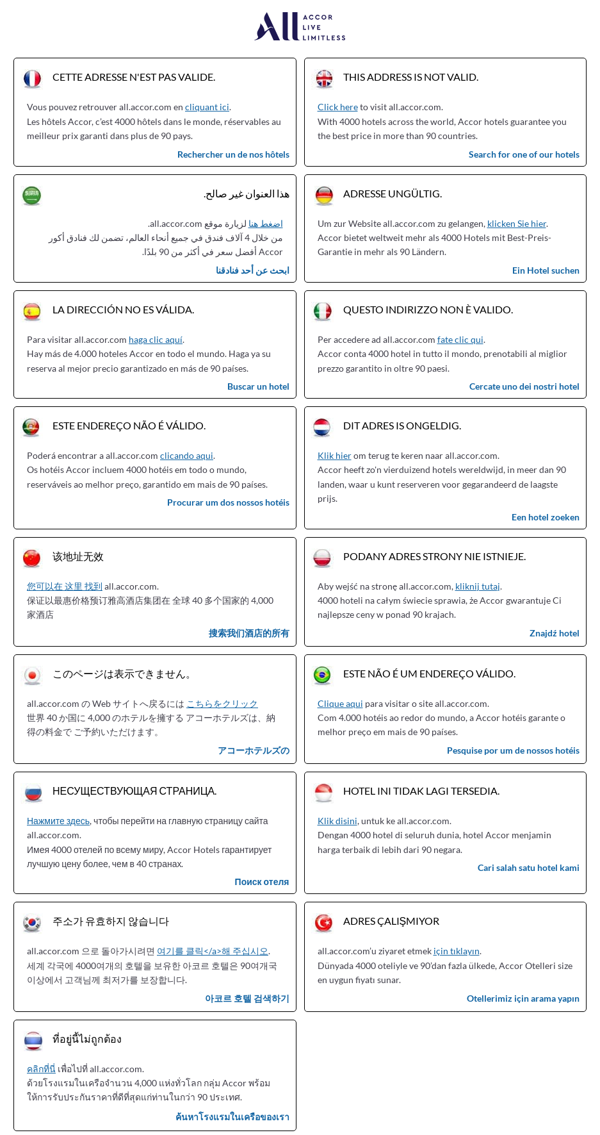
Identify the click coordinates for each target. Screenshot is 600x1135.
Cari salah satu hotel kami (529, 867)
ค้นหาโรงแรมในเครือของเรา (232, 1116)
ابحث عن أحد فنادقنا (252, 270)
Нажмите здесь (58, 820)
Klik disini (337, 820)
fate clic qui (460, 339)
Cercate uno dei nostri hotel (524, 386)
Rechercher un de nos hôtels (233, 154)
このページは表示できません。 (124, 673)
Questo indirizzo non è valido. (428, 309)
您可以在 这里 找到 (64, 586)
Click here (338, 106)
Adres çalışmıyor (391, 921)
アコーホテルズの (253, 750)
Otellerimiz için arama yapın (523, 998)
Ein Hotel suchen (546, 270)
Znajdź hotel (555, 632)
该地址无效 (78, 556)
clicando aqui (186, 455)
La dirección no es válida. (123, 309)
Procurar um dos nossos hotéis (228, 502)
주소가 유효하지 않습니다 (111, 921)
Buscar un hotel (258, 386)
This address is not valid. (410, 76)
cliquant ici (207, 106)
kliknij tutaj (477, 586)
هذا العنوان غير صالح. (246, 193)
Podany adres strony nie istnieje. (434, 556)
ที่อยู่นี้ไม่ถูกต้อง (87, 1038)
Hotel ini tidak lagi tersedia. (421, 790)
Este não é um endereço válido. (429, 673)
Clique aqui (340, 703)
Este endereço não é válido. (129, 425)
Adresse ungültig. (392, 193)
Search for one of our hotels (524, 154)
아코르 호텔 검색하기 (247, 998)
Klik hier (335, 455)
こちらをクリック (222, 703)
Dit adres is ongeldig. (402, 425)
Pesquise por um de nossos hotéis (513, 750)
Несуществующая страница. (134, 790)
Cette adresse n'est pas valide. (134, 76)
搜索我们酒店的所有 (249, 632)
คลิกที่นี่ (41, 1068)
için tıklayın (457, 950)
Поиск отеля (262, 881)
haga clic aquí (155, 339)
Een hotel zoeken (546, 516)
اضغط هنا (265, 223)
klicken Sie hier (516, 223)
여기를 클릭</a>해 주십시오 (212, 950)
